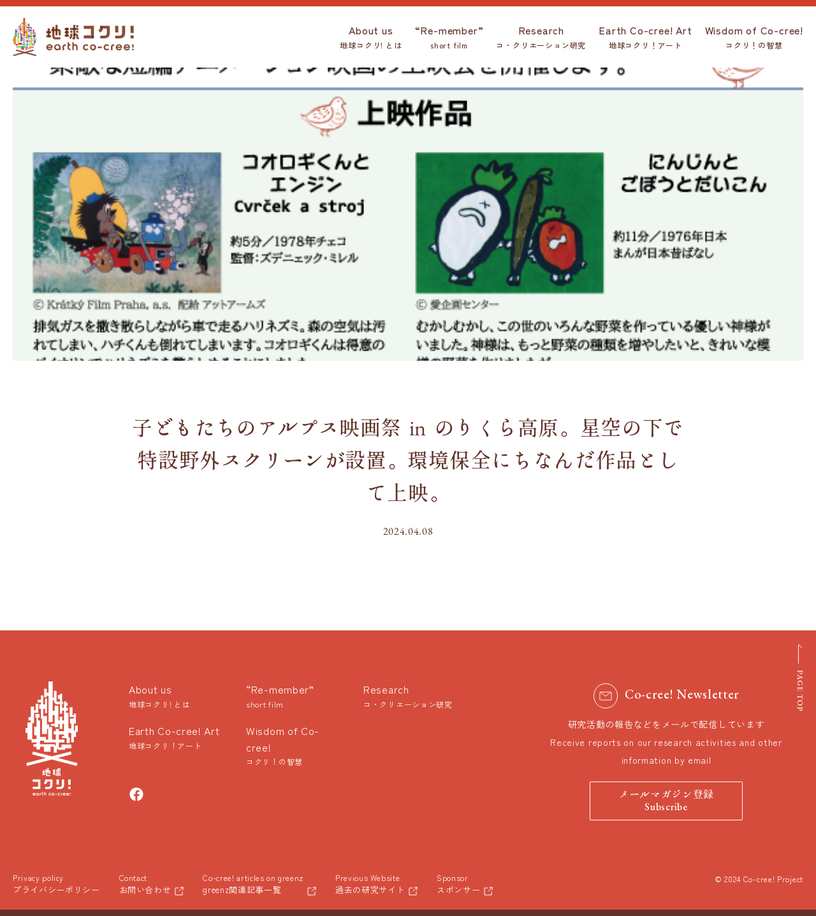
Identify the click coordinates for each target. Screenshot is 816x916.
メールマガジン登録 (666, 801)
